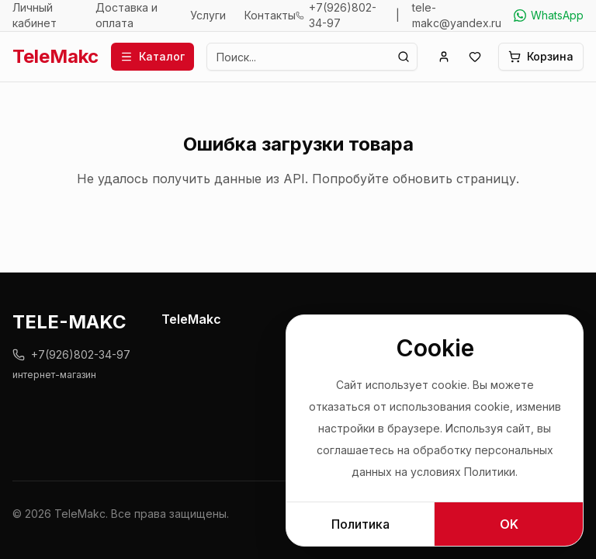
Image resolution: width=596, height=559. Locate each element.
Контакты (270, 15)
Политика (360, 524)
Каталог (152, 56)
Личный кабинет (34, 15)
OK (509, 524)
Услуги (208, 15)
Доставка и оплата (126, 15)
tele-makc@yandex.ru (456, 15)
